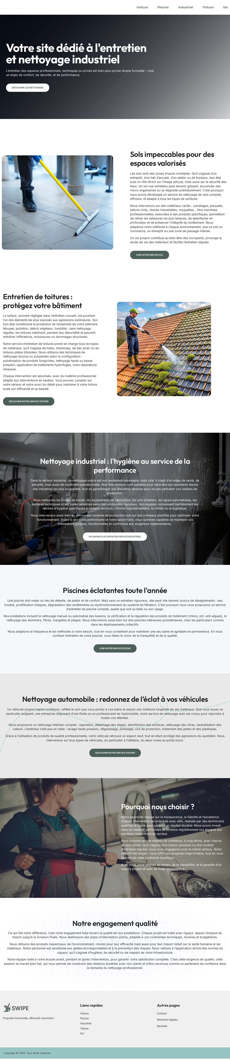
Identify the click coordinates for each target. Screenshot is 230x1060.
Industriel (185, 7)
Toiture (208, 7)
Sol (225, 7)
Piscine (163, 7)
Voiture (142, 7)
